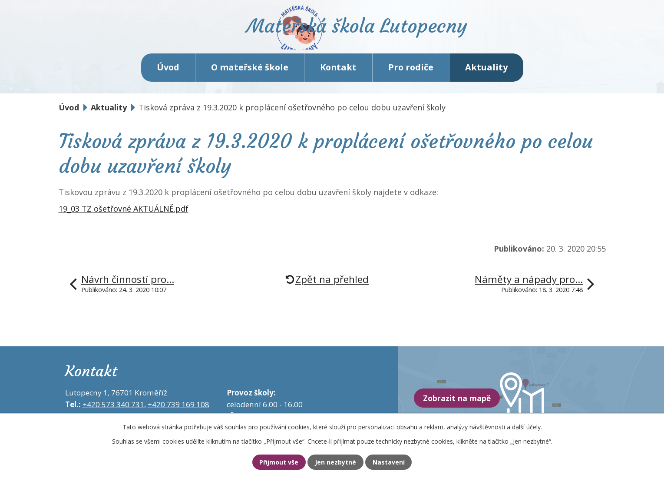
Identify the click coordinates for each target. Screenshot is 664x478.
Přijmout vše (273, 462)
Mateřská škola (369, 33)
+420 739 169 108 (178, 411)
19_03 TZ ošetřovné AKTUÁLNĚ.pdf (123, 215)
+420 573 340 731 (113, 411)
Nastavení (394, 462)
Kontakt (338, 74)
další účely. (527, 426)
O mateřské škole (249, 74)
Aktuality (486, 74)
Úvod (168, 74)
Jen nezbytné (336, 462)
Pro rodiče (410, 74)
